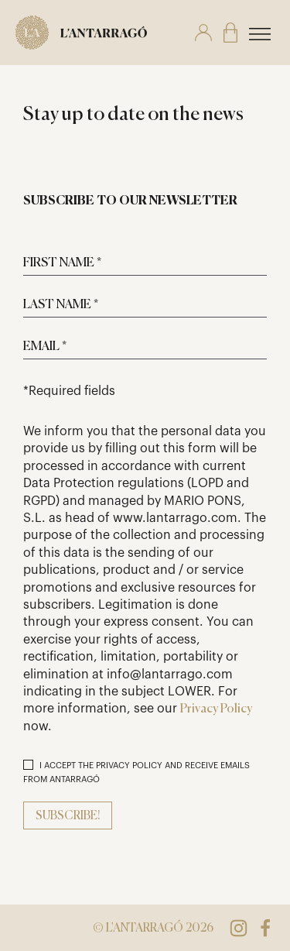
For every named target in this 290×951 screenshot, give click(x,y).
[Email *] (145, 346)
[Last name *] (145, 304)
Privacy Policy (216, 709)
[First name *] (145, 262)
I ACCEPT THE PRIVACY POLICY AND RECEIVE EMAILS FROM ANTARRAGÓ (136, 772)
